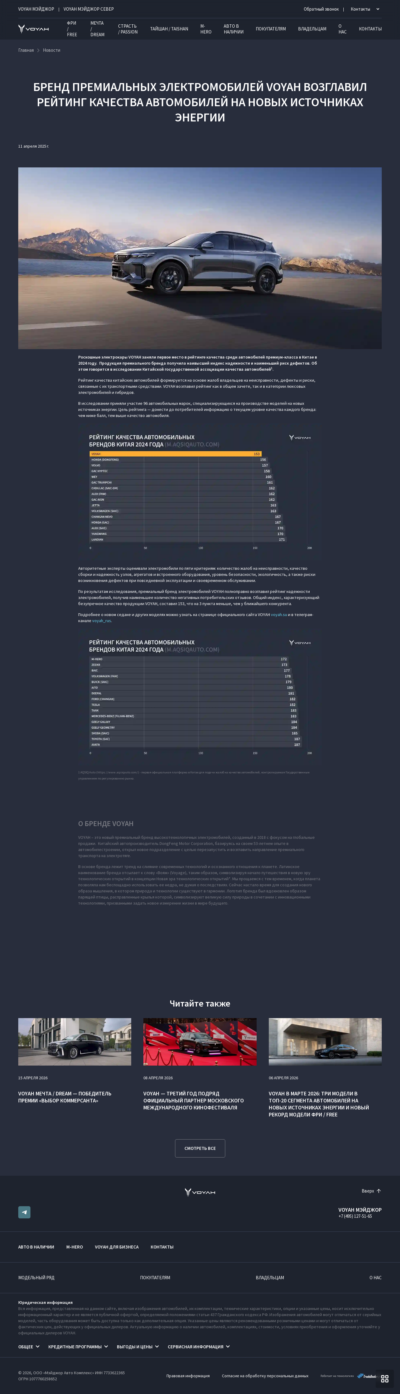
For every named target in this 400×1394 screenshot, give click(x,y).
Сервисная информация (195, 1347)
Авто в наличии (234, 29)
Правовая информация (188, 1375)
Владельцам (312, 29)
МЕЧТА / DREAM (97, 28)
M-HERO (206, 29)
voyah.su (279, 614)
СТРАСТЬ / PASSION (128, 29)
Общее (25, 1347)
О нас (343, 29)
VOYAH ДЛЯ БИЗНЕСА (117, 1247)
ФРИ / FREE (72, 28)
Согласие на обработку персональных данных (265, 1375)
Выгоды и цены (135, 1347)
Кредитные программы (75, 1347)
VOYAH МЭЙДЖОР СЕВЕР (89, 9)
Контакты (370, 29)
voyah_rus (101, 620)
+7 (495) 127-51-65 (355, 1216)
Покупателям (271, 29)
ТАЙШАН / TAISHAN (169, 29)
